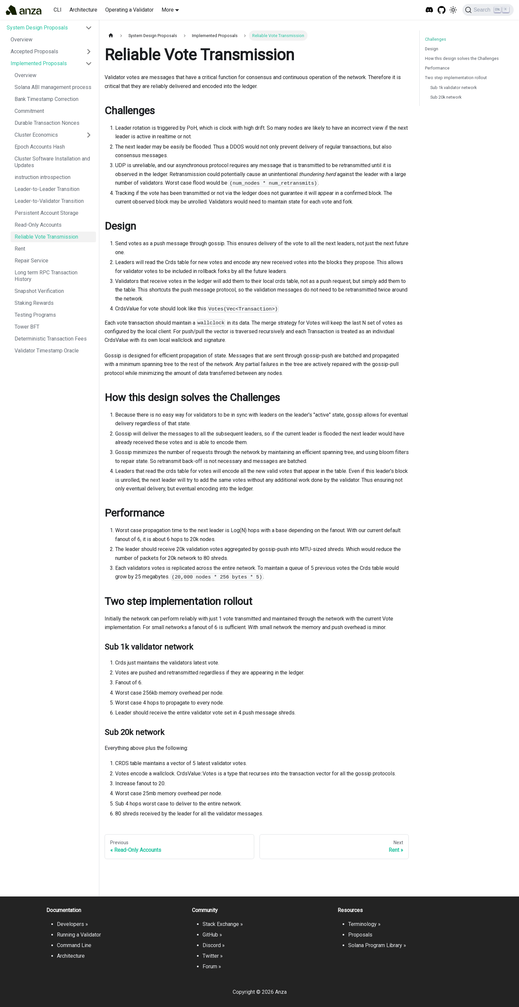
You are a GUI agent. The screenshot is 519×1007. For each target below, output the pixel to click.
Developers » (72, 924)
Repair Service (31, 260)
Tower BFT (27, 327)
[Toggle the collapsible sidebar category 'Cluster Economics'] (88, 135)
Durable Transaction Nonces (47, 123)
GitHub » (212, 935)
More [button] (168, 10)
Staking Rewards (34, 303)
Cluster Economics (36, 135)
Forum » (212, 966)
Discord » (214, 945)
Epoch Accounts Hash (40, 147)
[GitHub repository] (442, 10)
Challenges (435, 39)
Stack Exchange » (223, 924)
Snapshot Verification (39, 291)
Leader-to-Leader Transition (47, 189)
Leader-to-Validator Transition (49, 201)
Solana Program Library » (377, 945)
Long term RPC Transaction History (46, 275)
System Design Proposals (37, 27)
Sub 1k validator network (453, 87)
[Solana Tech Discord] (429, 10)
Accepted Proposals (34, 51)
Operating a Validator (129, 10)
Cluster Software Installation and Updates (52, 162)
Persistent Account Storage (46, 213)
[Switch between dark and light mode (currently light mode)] (453, 10)
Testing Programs (35, 315)
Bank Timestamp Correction (46, 99)
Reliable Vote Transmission (46, 237)
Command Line (74, 945)
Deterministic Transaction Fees (51, 339)
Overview (21, 39)
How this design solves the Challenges (462, 58)
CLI (58, 10)
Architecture (83, 10)
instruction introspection (43, 177)
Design (431, 48)
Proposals (360, 935)
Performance (437, 68)
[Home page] (111, 35)
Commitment (29, 111)
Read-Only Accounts (38, 225)
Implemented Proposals (39, 63)
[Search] (488, 10)
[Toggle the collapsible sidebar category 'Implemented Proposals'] (88, 63)
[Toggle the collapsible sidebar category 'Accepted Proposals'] (88, 51)
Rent (20, 249)
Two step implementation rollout (456, 77)
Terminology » (364, 924)
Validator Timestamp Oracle (47, 350)
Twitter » (213, 956)
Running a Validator (79, 935)
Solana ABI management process (53, 87)
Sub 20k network (445, 97)
